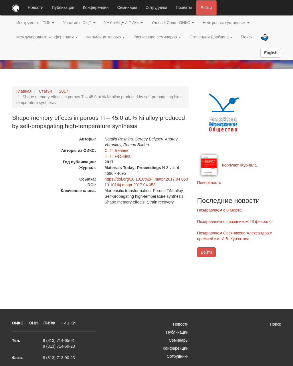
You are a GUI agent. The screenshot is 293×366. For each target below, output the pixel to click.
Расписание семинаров (157, 37)
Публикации (63, 7)
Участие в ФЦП (79, 22)
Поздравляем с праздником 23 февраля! (235, 221)
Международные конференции (47, 37)
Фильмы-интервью (105, 37)
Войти (206, 7)
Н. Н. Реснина (117, 156)
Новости (35, 7)
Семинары (127, 7)
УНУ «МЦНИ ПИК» (123, 22)
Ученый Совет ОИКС (172, 22)
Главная (23, 91)
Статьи (45, 91)
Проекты (184, 7)
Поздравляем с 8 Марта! (220, 210)
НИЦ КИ (68, 323)
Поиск (246, 37)
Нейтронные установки (226, 22)
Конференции (96, 7)
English (270, 52)
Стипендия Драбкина (211, 37)
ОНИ (34, 323)
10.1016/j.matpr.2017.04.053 (129, 185)
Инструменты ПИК (35, 22)
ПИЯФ (49, 323)
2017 (63, 91)
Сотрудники (156, 7)
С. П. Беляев (116, 150)
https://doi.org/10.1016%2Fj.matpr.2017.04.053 (146, 179)
